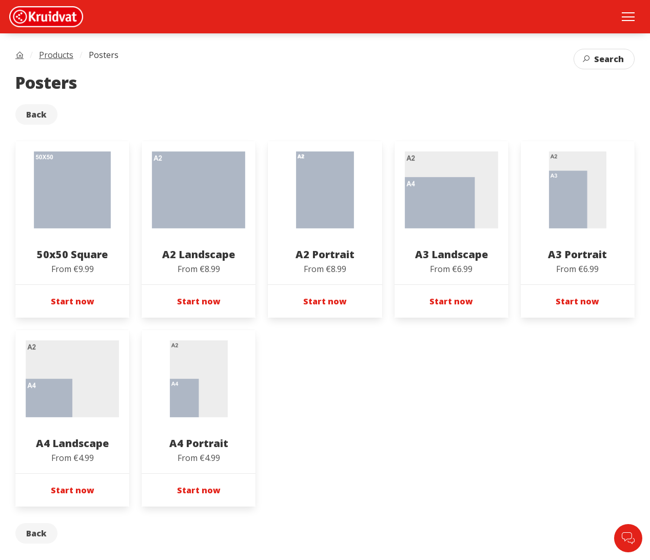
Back (36, 114)
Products (56, 55)
